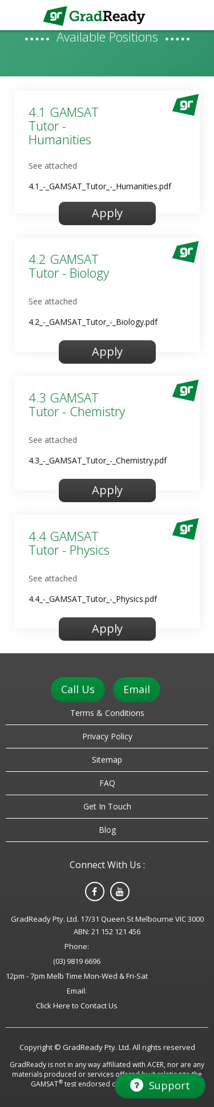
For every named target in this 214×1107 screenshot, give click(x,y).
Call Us (78, 689)
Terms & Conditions (107, 712)
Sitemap (107, 759)
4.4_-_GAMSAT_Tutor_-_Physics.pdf (93, 598)
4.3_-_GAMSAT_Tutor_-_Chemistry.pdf (98, 460)
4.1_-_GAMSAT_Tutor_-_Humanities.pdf (100, 186)
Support (160, 1085)
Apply (107, 213)
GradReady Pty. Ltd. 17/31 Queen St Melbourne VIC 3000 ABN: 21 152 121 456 (107, 925)
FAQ (107, 783)
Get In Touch (107, 806)
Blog (107, 829)
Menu (197, 14)
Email (136, 689)
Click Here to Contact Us (77, 1005)
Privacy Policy (107, 736)
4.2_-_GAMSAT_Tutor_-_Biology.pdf (93, 321)
